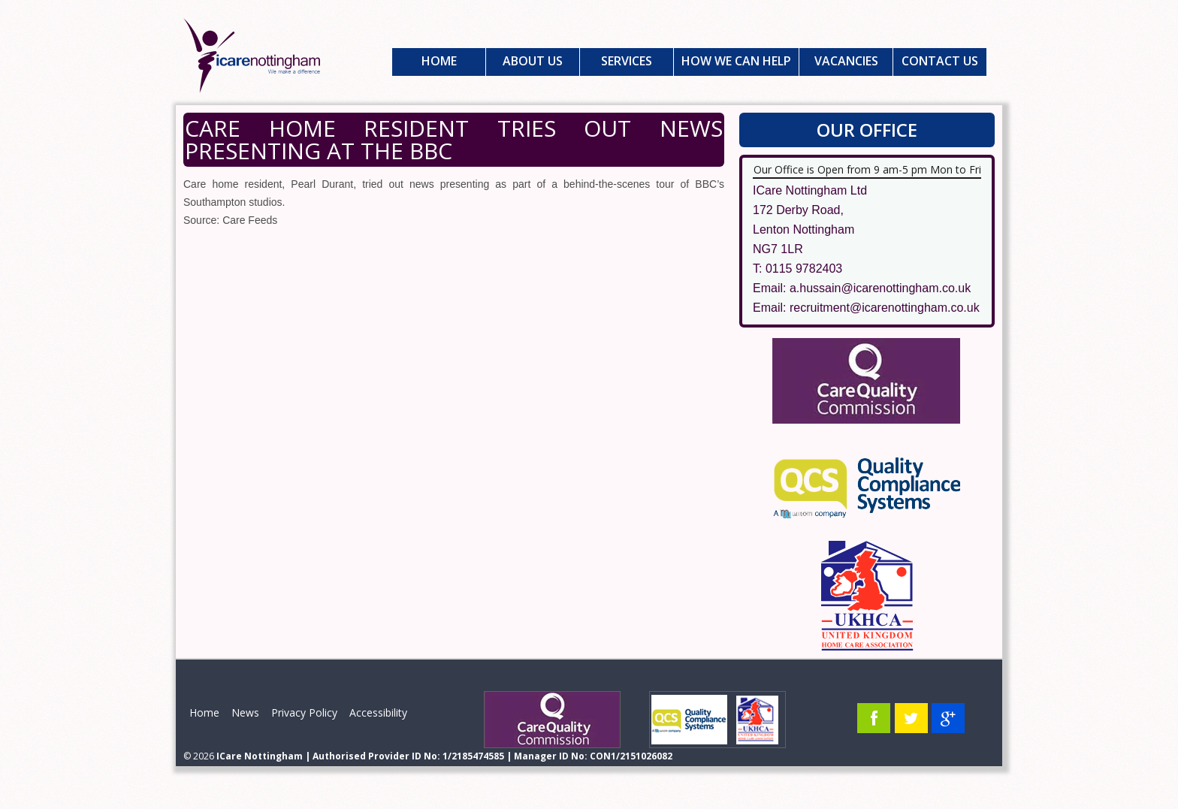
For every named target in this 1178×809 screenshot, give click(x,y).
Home (439, 61)
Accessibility (378, 712)
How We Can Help (736, 61)
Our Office (867, 129)
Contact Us (940, 61)
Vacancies (846, 61)
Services (626, 61)
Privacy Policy (304, 712)
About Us (533, 61)
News (245, 712)
